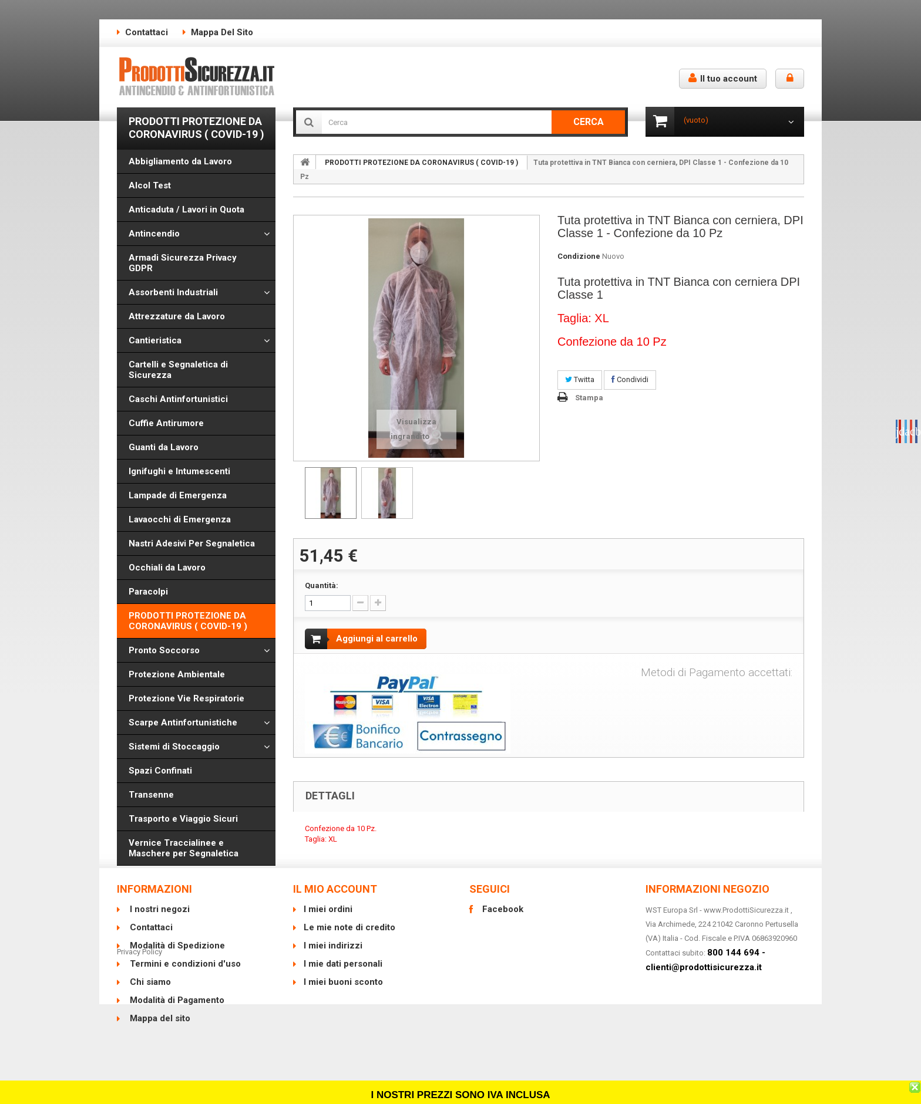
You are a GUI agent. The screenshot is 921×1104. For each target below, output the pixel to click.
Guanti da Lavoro (164, 447)
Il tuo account (722, 78)
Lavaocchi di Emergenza (180, 519)
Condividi (629, 379)
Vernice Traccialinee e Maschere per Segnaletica (183, 848)
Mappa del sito (222, 32)
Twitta (579, 379)
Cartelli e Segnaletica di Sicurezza (178, 369)
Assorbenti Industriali (173, 292)
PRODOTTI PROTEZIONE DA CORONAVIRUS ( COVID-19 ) (188, 621)
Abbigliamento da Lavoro (180, 161)
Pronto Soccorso (164, 650)
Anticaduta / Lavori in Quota (186, 209)
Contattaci (146, 32)
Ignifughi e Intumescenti (179, 471)
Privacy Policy (139, 1051)
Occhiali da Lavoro (167, 567)
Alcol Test (150, 185)
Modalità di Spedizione (176, 961)
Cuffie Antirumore (166, 423)
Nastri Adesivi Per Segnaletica (192, 543)
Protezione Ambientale (177, 674)
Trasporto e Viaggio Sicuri (183, 818)
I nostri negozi (158, 924)
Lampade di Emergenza (178, 495)
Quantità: (321, 585)
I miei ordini (328, 924)
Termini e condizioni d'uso (184, 979)
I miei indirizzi (333, 961)
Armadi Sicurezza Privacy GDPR (183, 263)
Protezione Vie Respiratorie (186, 698)
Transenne (151, 794)
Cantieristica (155, 340)
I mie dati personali (343, 979)
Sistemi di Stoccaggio (174, 746)
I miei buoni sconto (343, 997)
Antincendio (154, 233)
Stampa (589, 397)
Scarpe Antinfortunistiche (183, 722)
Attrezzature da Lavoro (177, 316)
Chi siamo (149, 997)
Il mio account (335, 904)
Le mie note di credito (349, 942)
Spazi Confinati (160, 770)
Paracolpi (148, 591)
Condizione (578, 256)
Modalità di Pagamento (175, 1015)
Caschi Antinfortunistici (178, 399)
